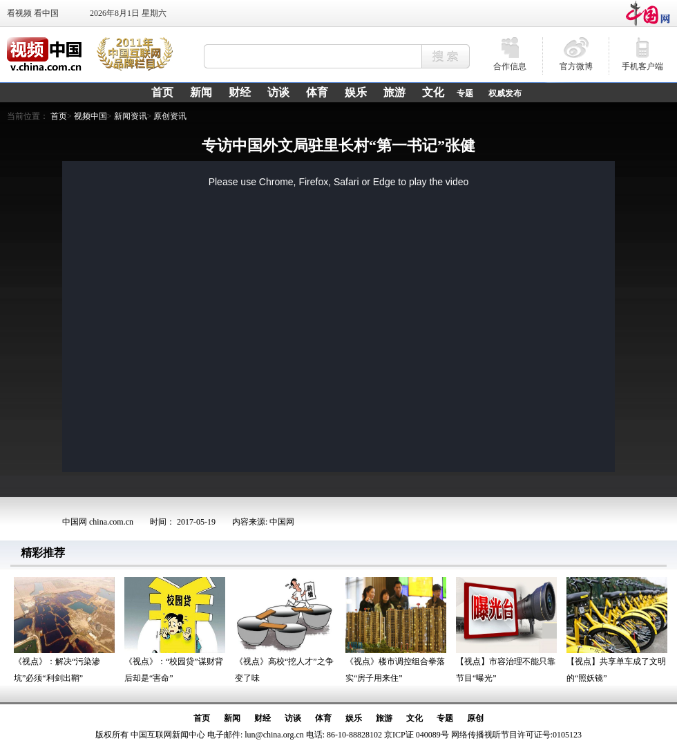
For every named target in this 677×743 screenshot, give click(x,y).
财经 (262, 718)
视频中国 (90, 116)
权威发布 (505, 93)
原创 (475, 718)
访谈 (293, 718)
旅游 (384, 718)
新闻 (232, 718)
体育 (323, 718)
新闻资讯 (130, 116)
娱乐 (353, 718)
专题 (465, 93)
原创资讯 (170, 116)
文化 (414, 718)
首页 (58, 116)
